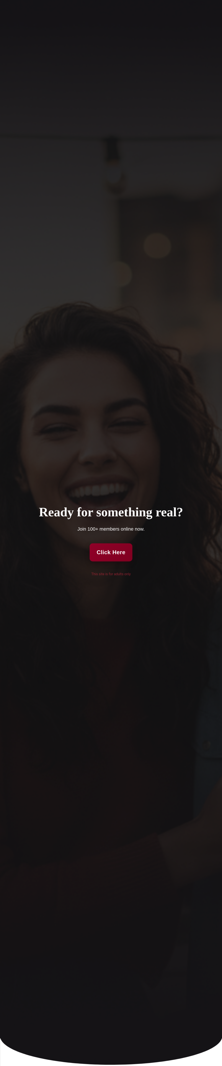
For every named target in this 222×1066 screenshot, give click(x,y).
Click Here (111, 552)
